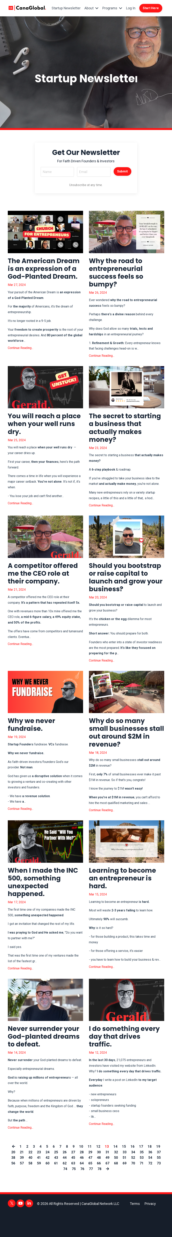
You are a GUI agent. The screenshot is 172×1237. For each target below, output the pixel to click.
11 (90, 1170)
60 (47, 1187)
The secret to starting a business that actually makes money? (125, 433)
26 (65, 1176)
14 (115, 1170)
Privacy (150, 1227)
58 (30, 1187)
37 (159, 1176)
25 (56, 1176)
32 (116, 1176)
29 (90, 1176)
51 (124, 1181)
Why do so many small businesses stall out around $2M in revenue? (126, 751)
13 (107, 1170)
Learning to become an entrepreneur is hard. (124, 898)
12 (98, 1170)
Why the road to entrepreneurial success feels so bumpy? (118, 275)
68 (116, 1187)
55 (159, 1181)
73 (159, 1187)
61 (56, 1187)
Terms (135, 1227)
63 (73, 1187)
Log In (130, 9)
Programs (112, 9)
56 (13, 1187)
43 (56, 1181)
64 (82, 1187)
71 (142, 1187)
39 (22, 1181)
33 (124, 1176)
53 (142, 1181)
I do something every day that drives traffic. (116, 1059)
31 (107, 1176)
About (91, 9)
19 (158, 1170)
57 (22, 1187)
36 (150, 1176)
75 (73, 1192)
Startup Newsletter (71, 9)
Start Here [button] (150, 9)
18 (150, 1170)
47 (90, 1181)
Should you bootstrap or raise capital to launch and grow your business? (121, 589)
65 (90, 1187)
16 (132, 1170)
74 (65, 1192)
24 (47, 1176)
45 (73, 1181)
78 (99, 1192)
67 (107, 1187)
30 (99, 1176)
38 (13, 1181)
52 (133, 1181)
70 (133, 1187)
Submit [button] (122, 172)
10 (81, 1170)
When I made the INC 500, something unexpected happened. (45, 903)
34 (133, 1176)
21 (22, 1176)
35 (142, 1176)
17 (141, 1170)
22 (30, 1176)
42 (47, 1181)
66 (99, 1187)
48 (99, 1181)
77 (91, 1192)
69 (124, 1187)
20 (13, 1176)
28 (82, 1176)
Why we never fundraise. (33, 742)
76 (82, 1192)
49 (107, 1181)
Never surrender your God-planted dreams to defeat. (40, 1059)
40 (30, 1181)
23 (39, 1176)
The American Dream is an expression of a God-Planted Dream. (45, 275)
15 (124, 1170)
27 (73, 1176)
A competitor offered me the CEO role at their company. (45, 580)
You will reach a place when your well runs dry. (37, 428)
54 (150, 1181)
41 (39, 1181)
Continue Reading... (20, 359)
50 (116, 1181)
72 (150, 1187)
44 (65, 1181)
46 (82, 1181)
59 (39, 1187)
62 (65, 1187)
